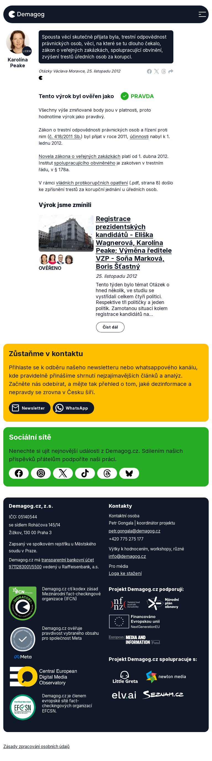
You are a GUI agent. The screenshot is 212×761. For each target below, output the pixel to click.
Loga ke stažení (125, 573)
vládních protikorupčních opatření (92, 182)
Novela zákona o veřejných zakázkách (79, 156)
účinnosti (139, 136)
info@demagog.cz (127, 556)
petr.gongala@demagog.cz (134, 531)
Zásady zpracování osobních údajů (36, 746)
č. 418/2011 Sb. (65, 136)
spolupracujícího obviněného (84, 163)
